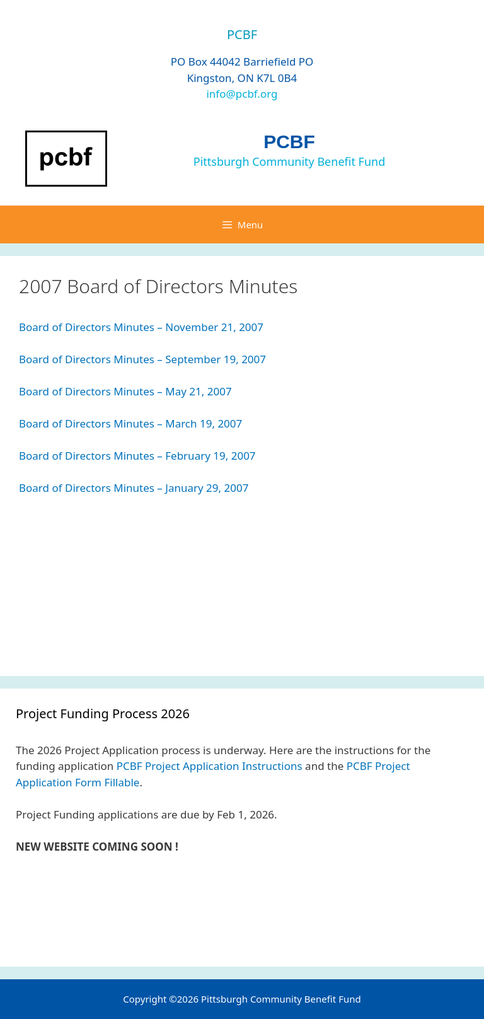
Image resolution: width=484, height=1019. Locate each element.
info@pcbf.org (241, 93)
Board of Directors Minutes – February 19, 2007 (137, 455)
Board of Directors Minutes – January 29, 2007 (133, 487)
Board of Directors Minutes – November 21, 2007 (141, 327)
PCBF (289, 141)
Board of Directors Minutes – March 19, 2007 (130, 423)
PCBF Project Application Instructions (209, 766)
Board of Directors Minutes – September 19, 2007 (142, 359)
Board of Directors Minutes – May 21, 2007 (125, 391)
